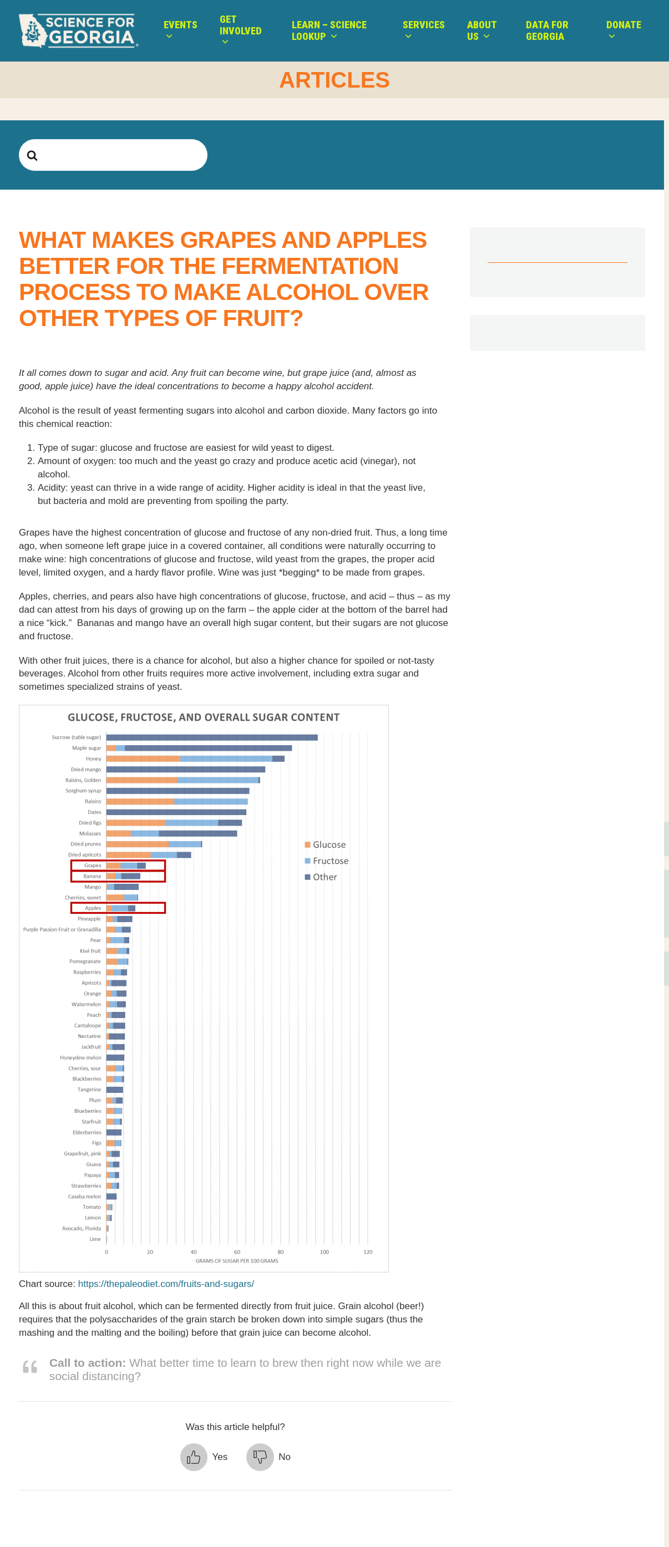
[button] (204, 1457)
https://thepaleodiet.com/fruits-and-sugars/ (166, 1284)
